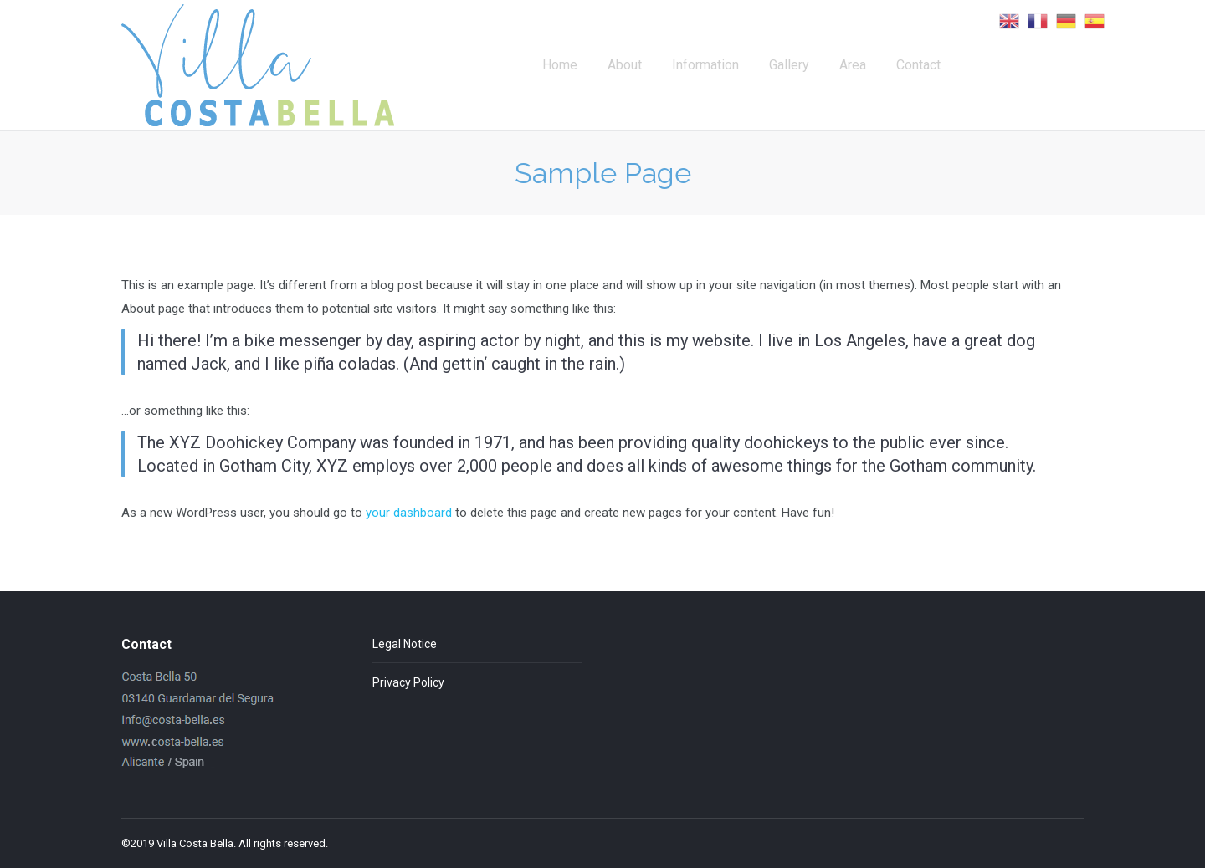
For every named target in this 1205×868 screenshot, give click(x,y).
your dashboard (409, 512)
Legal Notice (404, 644)
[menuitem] (560, 65)
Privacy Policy (408, 682)
